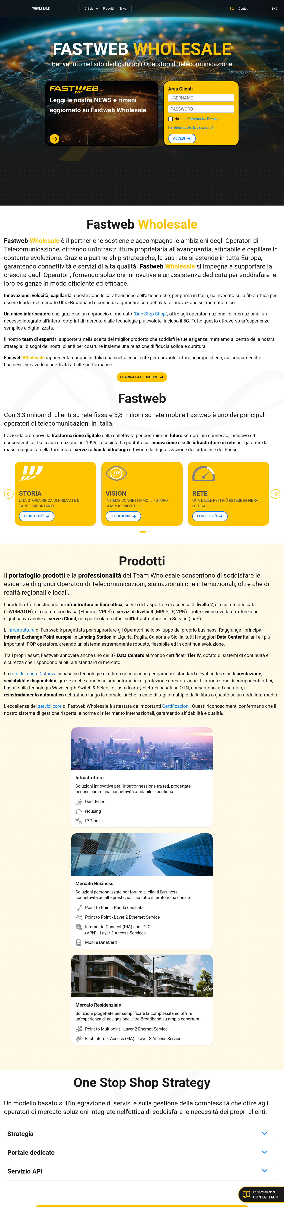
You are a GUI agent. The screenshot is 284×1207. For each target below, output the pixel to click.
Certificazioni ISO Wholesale (116, 1130)
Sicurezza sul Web (110, 1120)
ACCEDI (179, 138)
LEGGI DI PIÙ (33, 516)
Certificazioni (176, 706)
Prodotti (108, 8)
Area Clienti (205, 1082)
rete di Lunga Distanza (33, 673)
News (122, 8)
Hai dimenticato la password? (190, 128)
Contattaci (204, 1092)
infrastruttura (21, 630)
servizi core (50, 706)
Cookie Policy (138, 1157)
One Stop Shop (150, 314)
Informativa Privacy (203, 119)
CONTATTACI (139, 1040)
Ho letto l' (196, 119)
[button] (275, 494)
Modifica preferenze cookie (171, 1157)
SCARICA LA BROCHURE (139, 377)
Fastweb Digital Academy (114, 1111)
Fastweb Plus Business (113, 1101)
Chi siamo (91, 8)
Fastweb (103, 1082)
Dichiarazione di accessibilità (214, 1157)
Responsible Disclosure (113, 1140)
